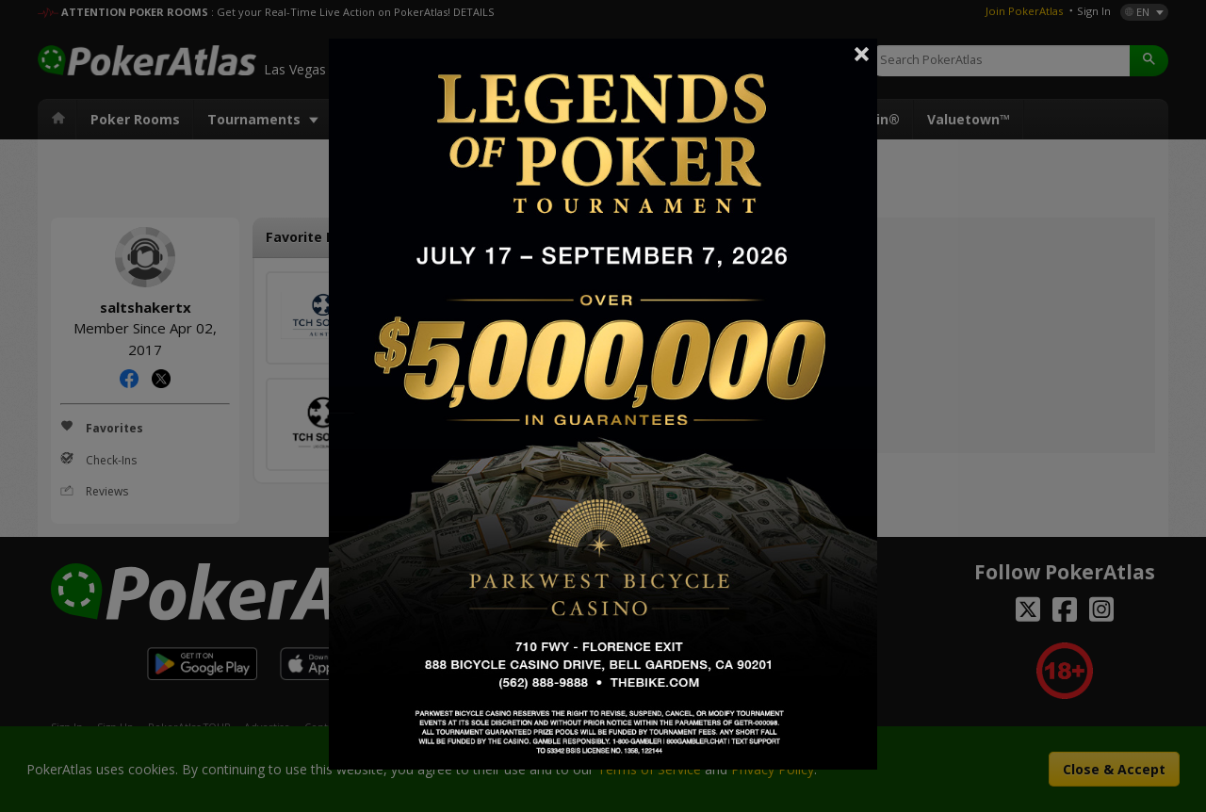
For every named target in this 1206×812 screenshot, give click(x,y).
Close (862, 54)
